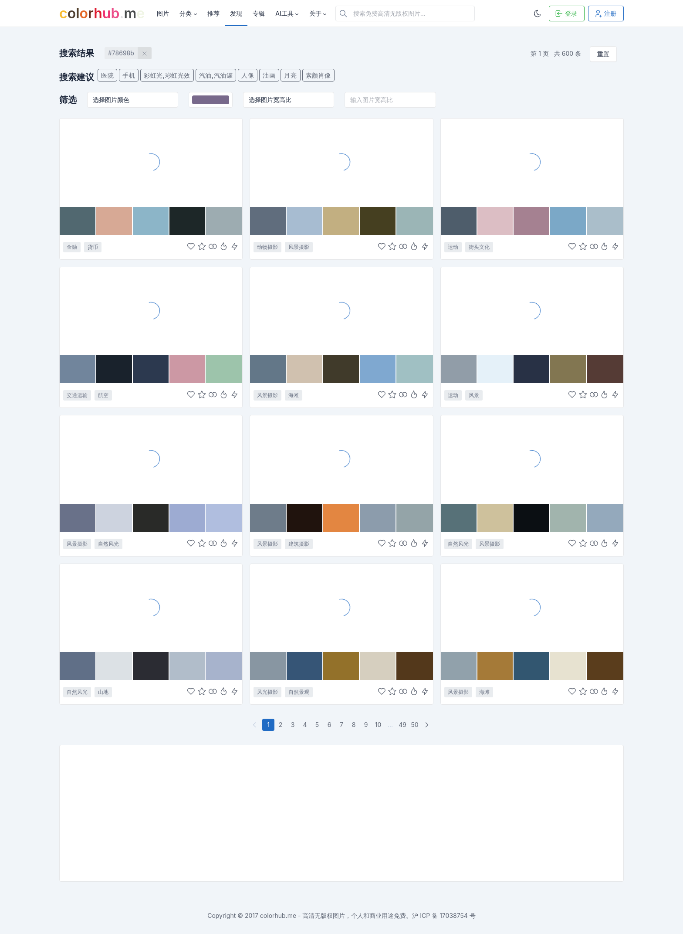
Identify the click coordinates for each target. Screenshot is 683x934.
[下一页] (428, 725)
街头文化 (479, 247)
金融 (72, 247)
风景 (474, 395)
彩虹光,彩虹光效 (167, 75)
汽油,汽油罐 (216, 75)
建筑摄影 (298, 543)
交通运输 (77, 395)
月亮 (290, 75)
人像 (247, 75)
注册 (605, 13)
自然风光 (108, 543)
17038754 (454, 915)
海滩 (293, 395)
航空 (103, 395)
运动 (453, 247)
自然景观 (298, 692)
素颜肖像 (318, 75)
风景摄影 (298, 247)
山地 (103, 692)
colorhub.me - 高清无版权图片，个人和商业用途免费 (333, 915)
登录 (566, 13)
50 (414, 724)
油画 (269, 75)
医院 (107, 75)
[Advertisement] (321, 813)
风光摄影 (267, 692)
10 (378, 724)
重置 (603, 54)
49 (402, 724)
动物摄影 (267, 247)
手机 (128, 75)
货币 (93, 247)
